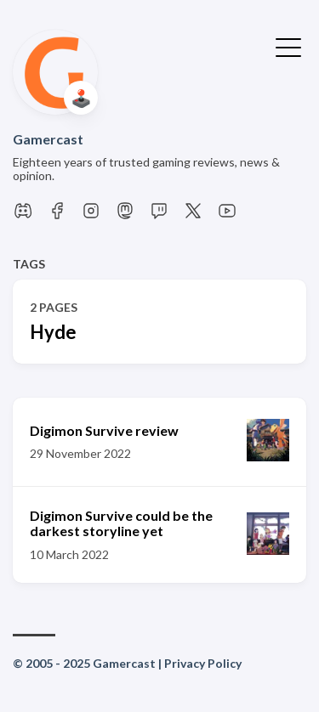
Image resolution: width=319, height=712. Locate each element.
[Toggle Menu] (288, 46)
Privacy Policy (203, 663)
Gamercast (48, 139)
